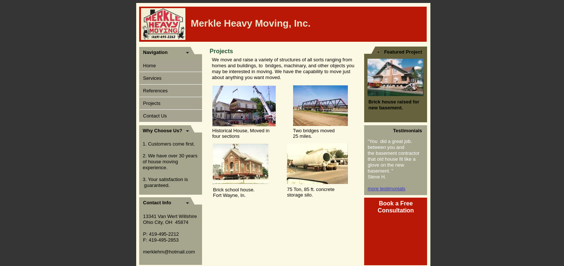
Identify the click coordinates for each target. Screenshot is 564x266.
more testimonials (387, 188)
